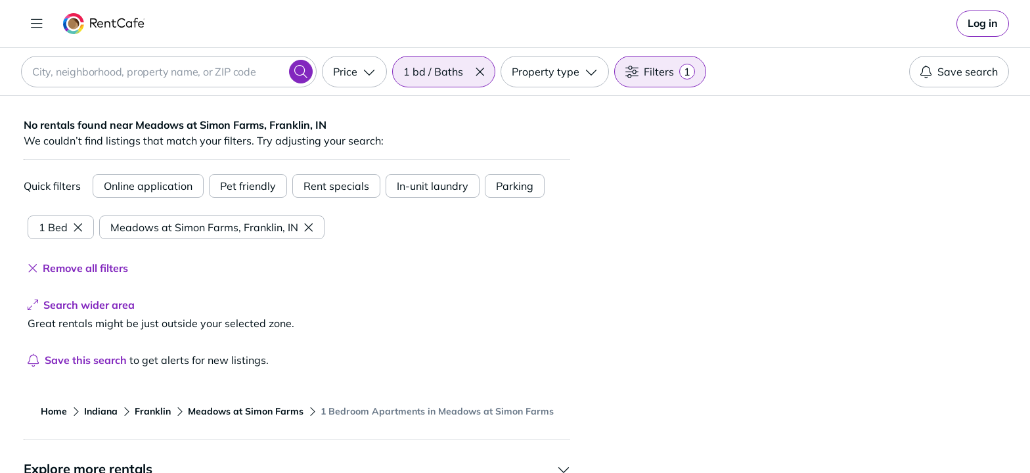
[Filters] (660, 71)
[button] (479, 71)
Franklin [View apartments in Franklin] (153, 411)
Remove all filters (78, 268)
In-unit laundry (432, 185)
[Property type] (555, 71)
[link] (982, 24)
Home (54, 411)
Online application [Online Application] (148, 185)
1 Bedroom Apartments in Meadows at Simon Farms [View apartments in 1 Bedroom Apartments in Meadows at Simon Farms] (437, 411)
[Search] (301, 71)
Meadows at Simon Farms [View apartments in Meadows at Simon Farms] (245, 411)
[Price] (354, 71)
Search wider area (81, 304)
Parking (514, 185)
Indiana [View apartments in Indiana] (101, 411)
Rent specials (336, 185)
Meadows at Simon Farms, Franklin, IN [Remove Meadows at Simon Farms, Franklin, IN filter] (211, 227)
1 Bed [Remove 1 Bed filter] (61, 227)
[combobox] (169, 71)
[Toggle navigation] (37, 23)
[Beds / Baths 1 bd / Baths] (443, 71)
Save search (959, 71)
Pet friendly (248, 185)
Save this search (77, 360)
